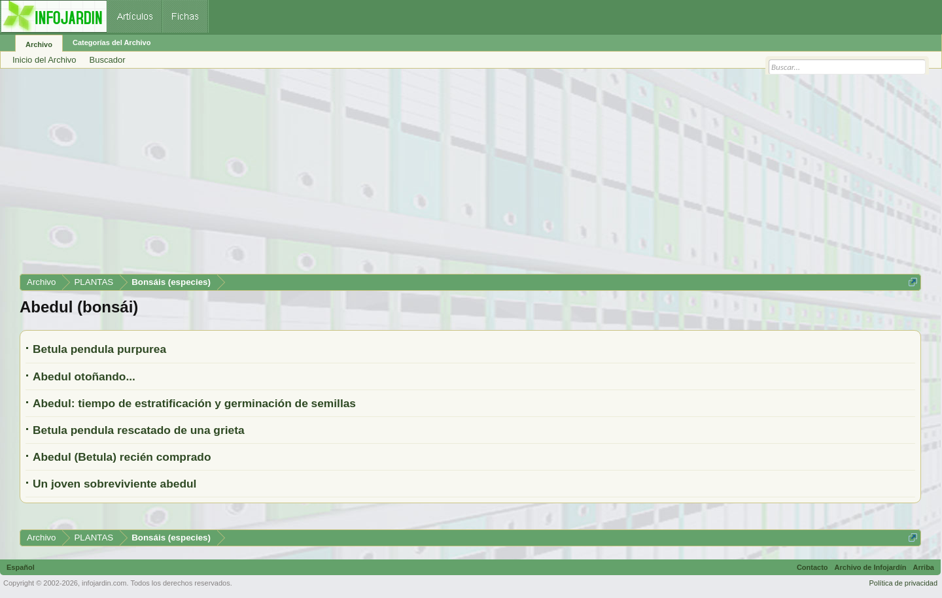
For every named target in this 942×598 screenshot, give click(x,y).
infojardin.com (104, 583)
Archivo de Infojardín (871, 567)
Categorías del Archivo (111, 42)
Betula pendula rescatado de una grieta (139, 430)
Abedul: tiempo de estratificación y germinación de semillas (194, 403)
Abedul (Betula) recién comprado (122, 456)
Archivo (39, 44)
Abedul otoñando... (84, 376)
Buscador (108, 60)
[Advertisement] (412, 175)
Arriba (923, 567)
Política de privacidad (903, 583)
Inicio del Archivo (44, 60)
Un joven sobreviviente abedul (114, 483)
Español (21, 567)
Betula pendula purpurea (99, 349)
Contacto (812, 567)
